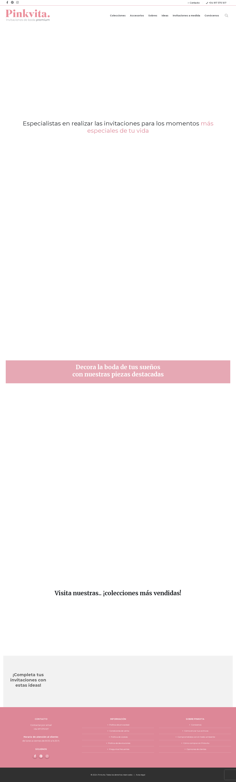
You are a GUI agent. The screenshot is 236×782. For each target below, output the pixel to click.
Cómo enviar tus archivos (196, 731)
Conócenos (212, 15)
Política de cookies (119, 737)
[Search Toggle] (226, 15)
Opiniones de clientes (196, 749)
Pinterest (41, 755)
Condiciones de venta (119, 731)
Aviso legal (140, 775)
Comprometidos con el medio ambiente (196, 737)
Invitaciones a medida (186, 15)
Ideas (165, 15)
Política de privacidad (119, 725)
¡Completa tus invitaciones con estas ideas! (28, 680)
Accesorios (137, 15)
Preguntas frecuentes (119, 749)
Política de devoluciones (119, 743)
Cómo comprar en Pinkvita (196, 743)
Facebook (34, 755)
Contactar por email (41, 725)
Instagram (47, 755)
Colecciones (118, 15)
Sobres (152, 15)
